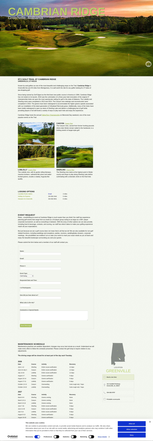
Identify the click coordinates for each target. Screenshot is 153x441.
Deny (132, 435)
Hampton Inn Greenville (25, 199)
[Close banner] (150, 422)
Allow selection (131, 429)
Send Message (26, 325)
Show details (102, 437)
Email (50, 194)
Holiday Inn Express (24, 196)
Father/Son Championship (51, 115)
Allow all (132, 424)
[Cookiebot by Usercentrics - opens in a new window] (12, 437)
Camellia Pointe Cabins (25, 194)
